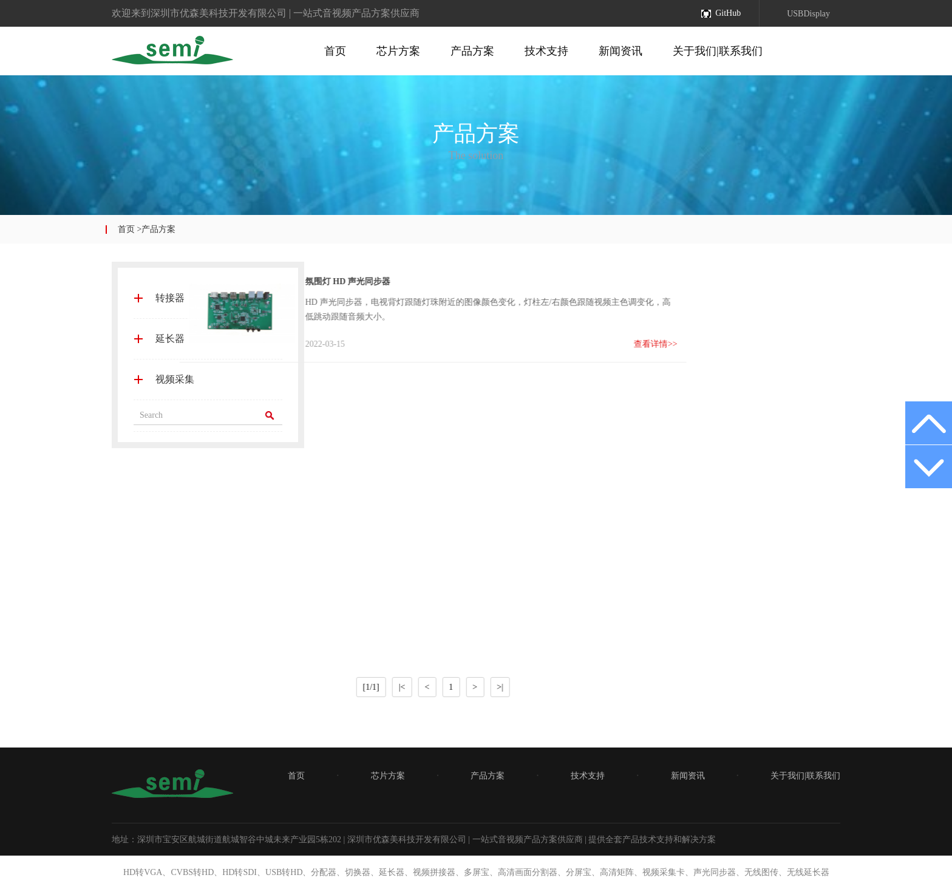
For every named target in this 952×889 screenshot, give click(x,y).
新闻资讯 (620, 51)
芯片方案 (398, 51)
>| (395, 687)
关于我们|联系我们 (718, 51)
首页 (335, 51)
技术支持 (546, 51)
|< (296, 687)
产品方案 (472, 51)
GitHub (728, 13)
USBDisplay (808, 13)
